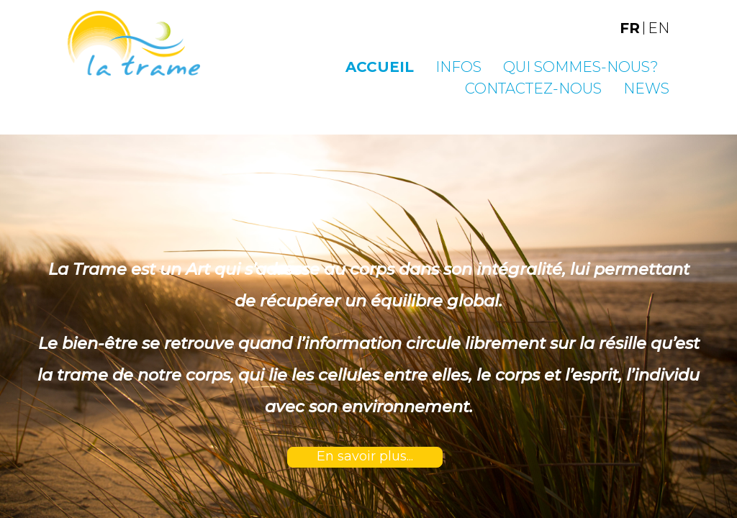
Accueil (379, 67)
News (646, 88)
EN (658, 28)
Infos (458, 67)
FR (630, 28)
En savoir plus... (365, 456)
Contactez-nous (533, 88)
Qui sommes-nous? (581, 67)
